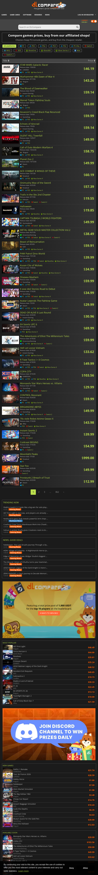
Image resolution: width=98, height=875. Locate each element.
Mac (77, 50)
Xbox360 (46, 50)
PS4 (42, 46)
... (50, 492)
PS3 (53, 46)
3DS (18, 50)
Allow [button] (85, 868)
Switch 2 (9, 55)
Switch (88, 46)
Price (91, 60)
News (47, 15)
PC (22, 46)
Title (6, 60)
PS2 (63, 46)
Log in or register (86, 15)
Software (27, 15)
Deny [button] (71, 868)
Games (4, 15)
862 (57, 492)
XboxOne (31, 50)
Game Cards (15, 15)
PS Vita (75, 46)
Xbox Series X (62, 50)
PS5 (32, 46)
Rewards (38, 15)
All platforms (9, 46)
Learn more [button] (23, 871)
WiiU (7, 50)
